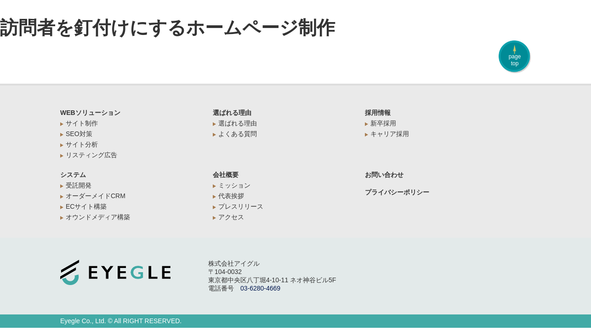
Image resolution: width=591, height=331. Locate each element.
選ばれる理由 (232, 112)
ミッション (234, 185)
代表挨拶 (231, 196)
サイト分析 (82, 144)
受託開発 (78, 185)
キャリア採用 (389, 133)
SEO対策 (79, 133)
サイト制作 (82, 123)
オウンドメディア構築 (98, 217)
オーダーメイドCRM (95, 196)
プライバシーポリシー (397, 192)
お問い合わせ (384, 174)
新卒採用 (383, 123)
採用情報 (378, 112)
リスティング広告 (91, 155)
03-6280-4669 (260, 288)
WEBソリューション (90, 112)
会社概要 (226, 174)
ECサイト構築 (86, 206)
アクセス (231, 217)
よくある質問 (237, 133)
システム (73, 174)
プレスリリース (240, 206)
